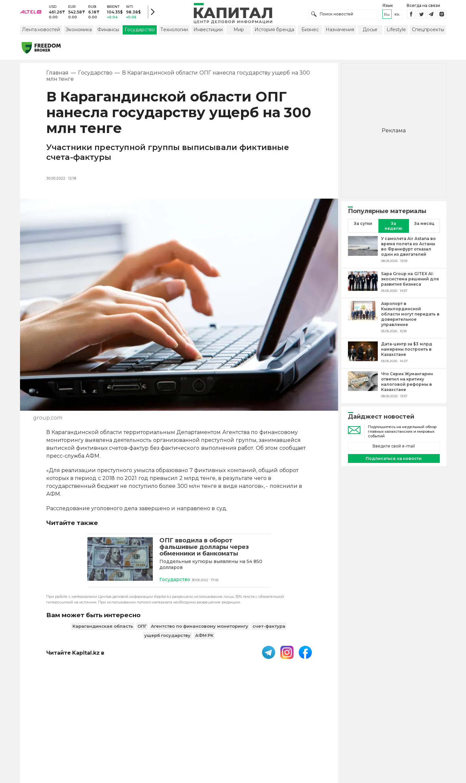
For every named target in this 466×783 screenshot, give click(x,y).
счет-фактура (269, 631)
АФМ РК (204, 640)
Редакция (334, 740)
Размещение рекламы (285, 740)
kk (397, 16)
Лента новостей (41, 34)
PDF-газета (117, 740)
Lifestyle (396, 34)
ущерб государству (167, 640)
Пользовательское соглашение (179, 740)
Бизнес (310, 34)
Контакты (239, 740)
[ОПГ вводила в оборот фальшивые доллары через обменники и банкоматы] (120, 564)
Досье (370, 34)
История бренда (274, 34)
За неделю (393, 230)
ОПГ (142, 631)
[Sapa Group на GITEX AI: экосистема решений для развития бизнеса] (363, 286)
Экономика (79, 34)
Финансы (108, 34)
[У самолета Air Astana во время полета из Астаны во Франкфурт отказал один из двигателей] (363, 253)
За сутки (363, 227)
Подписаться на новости (394, 462)
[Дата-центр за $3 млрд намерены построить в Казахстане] (363, 356)
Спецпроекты (428, 34)
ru (387, 16)
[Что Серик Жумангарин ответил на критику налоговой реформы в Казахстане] (363, 389)
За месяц (424, 227)
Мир (238, 34)
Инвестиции (208, 34)
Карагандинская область (102, 631)
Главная (57, 77)
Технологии (174, 34)
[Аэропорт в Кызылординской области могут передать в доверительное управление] (363, 321)
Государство (140, 34)
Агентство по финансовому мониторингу (199, 631)
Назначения (340, 34)
